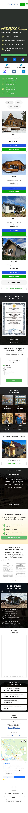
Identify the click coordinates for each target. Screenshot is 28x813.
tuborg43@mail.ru (14, 728)
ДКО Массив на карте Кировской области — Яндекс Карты (14, 676)
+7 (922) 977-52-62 (13, 4)
